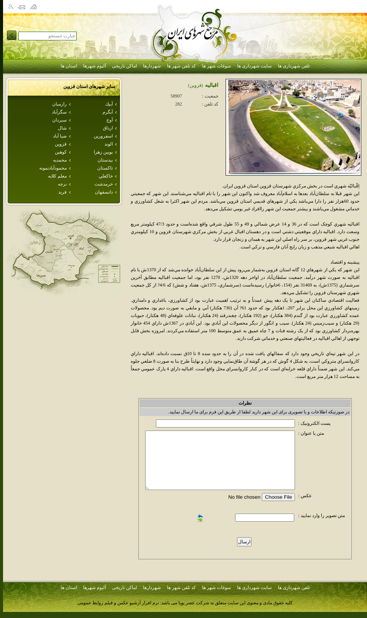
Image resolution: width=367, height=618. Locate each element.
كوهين (61, 152)
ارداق (108, 128)
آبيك (109, 104)
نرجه (62, 184)
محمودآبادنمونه (53, 168)
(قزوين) (195, 85)
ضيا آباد (60, 136)
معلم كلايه (57, 176)
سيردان (59, 120)
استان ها (69, 66)
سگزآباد (59, 112)
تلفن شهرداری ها (294, 66)
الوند (108, 144)
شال (62, 128)
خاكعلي (106, 176)
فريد (62, 192)
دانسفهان (104, 192)
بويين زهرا (103, 152)
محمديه (60, 160)
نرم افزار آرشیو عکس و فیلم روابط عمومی (118, 602)
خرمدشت (104, 184)
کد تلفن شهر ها (181, 66)
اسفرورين (103, 136)
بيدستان (105, 160)
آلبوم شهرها (94, 66)
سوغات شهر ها (216, 66)
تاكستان (105, 168)
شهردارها (152, 66)
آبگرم (108, 112)
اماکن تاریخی (124, 66)
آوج (109, 120)
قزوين (61, 144)
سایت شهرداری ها (254, 66)
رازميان (59, 104)
